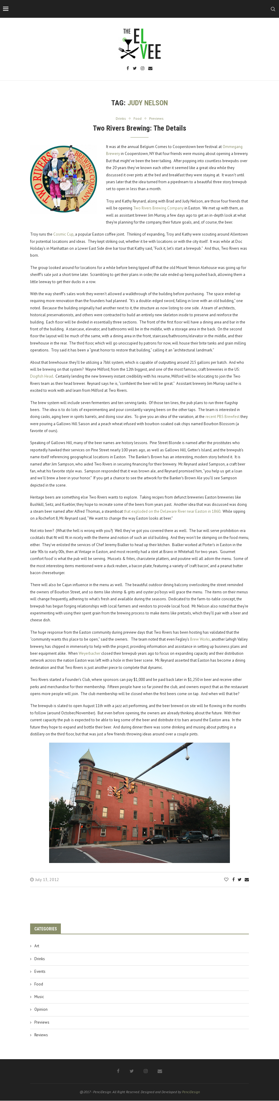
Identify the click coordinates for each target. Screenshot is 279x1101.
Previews (41, 1022)
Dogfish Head (41, 376)
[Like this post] (226, 880)
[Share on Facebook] (233, 880)
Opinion (41, 1010)
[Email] (150, 68)
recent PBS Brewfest (222, 417)
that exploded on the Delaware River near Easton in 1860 (172, 511)
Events (39, 971)
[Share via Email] (247, 880)
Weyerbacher (89, 653)
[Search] (273, 9)
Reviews (41, 1035)
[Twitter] (135, 68)
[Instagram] (142, 68)
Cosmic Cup (63, 234)
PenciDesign (191, 1092)
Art (36, 946)
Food (38, 984)
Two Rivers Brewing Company (158, 208)
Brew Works (200, 639)
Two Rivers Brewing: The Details (139, 128)
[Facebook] (128, 68)
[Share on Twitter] (240, 880)
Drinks (39, 959)
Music (39, 997)
